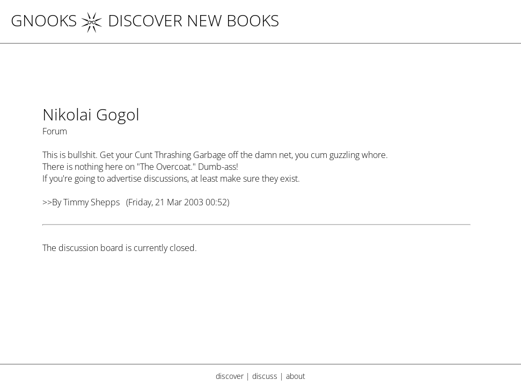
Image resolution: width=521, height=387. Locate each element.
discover (230, 376)
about (295, 376)
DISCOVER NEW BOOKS (180, 20)
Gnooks (44, 20)
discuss (264, 376)
